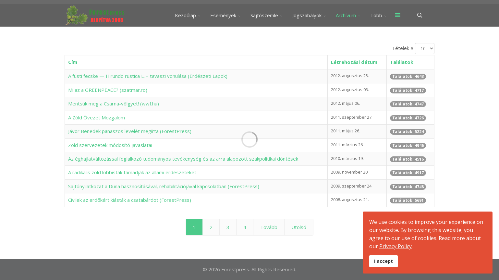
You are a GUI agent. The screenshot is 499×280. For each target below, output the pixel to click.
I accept (383, 261)
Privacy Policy (395, 246)
